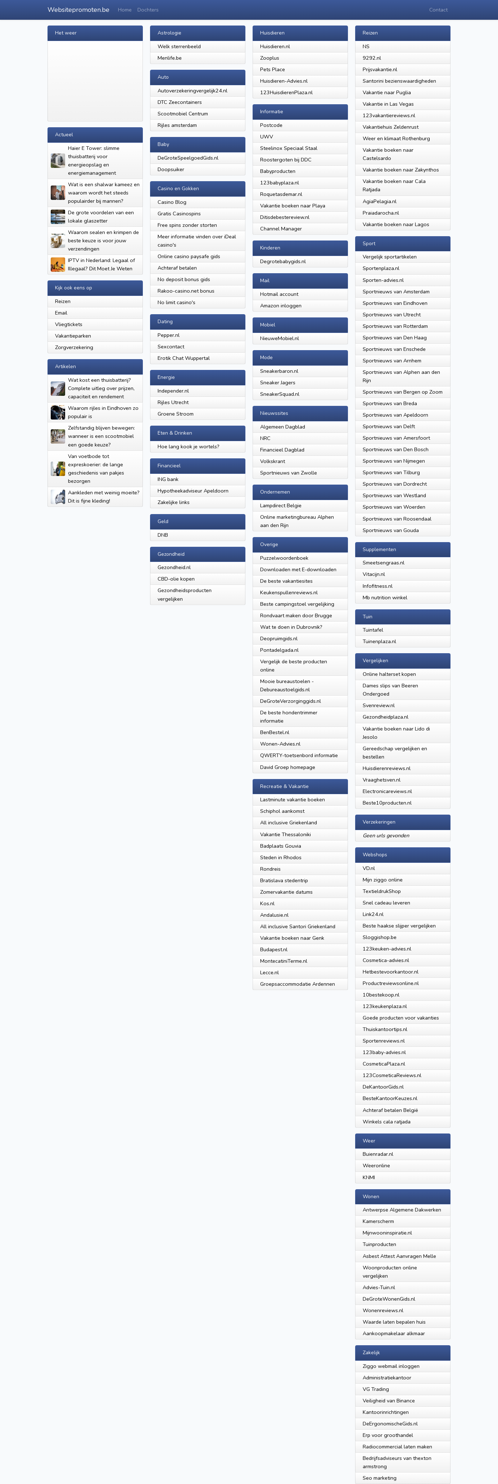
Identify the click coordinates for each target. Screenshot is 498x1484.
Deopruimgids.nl (279, 638)
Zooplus (269, 57)
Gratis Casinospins (179, 213)
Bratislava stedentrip (284, 880)
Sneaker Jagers (277, 382)
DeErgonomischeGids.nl (390, 1423)
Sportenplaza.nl (381, 268)
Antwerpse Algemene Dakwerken (402, 1209)
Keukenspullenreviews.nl (289, 592)
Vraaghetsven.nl (381, 779)
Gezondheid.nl (174, 567)
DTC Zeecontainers (180, 102)
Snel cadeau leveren (386, 902)
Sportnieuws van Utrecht (392, 314)
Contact (438, 9)
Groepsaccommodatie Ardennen (297, 984)
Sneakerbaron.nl (279, 371)
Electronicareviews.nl (387, 791)
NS (366, 46)
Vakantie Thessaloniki (285, 834)
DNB (163, 535)
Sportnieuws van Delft (389, 426)
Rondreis (270, 868)
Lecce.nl (269, 972)
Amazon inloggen (281, 305)
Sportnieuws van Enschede (394, 349)
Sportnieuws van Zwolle (288, 472)
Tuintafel (373, 629)
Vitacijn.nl (374, 574)
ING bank (168, 479)
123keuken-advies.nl (387, 948)
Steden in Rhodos (281, 857)
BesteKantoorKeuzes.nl (390, 1098)
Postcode (271, 125)
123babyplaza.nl (279, 182)
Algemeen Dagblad (282, 426)
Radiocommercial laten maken (397, 1446)
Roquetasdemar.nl (281, 194)
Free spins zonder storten (187, 225)
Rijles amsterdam (177, 125)
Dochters (148, 9)
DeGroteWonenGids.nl (389, 1298)
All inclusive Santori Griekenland (297, 926)
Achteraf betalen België (390, 1110)
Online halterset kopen (389, 674)
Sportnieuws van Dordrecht (395, 483)
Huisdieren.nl (275, 46)
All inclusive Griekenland (288, 822)
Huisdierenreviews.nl (387, 768)
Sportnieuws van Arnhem (392, 360)
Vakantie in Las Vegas (388, 103)
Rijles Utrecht (173, 402)
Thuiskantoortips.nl (385, 1029)
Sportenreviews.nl (384, 1040)
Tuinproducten (379, 1244)
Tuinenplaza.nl (379, 641)
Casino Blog (172, 202)
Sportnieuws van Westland (394, 495)
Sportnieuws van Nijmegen (394, 460)
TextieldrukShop (382, 891)
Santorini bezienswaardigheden (399, 80)
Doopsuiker (171, 169)
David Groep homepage (287, 767)
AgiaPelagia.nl (380, 201)
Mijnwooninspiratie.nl (387, 1232)
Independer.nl (173, 390)
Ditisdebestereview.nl (284, 217)
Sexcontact (171, 346)
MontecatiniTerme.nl (283, 961)
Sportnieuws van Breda (390, 403)
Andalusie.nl (274, 915)
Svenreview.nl (379, 705)
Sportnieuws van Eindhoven (395, 303)
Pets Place (272, 69)
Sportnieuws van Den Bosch (396, 449)
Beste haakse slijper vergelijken (399, 925)
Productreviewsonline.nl (391, 983)
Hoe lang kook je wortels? (188, 446)
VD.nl (369, 868)
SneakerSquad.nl (279, 394)
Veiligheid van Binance (389, 1400)
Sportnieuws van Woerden (394, 506)
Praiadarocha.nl (381, 212)
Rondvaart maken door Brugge (296, 615)
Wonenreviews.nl (383, 1310)
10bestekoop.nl (381, 994)
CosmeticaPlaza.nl (384, 1063)
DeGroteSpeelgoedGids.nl (188, 157)
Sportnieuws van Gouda (391, 530)
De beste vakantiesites (286, 581)
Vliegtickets (68, 324)
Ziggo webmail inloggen (391, 1366)
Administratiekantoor (387, 1377)
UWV (266, 136)
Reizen (63, 301)
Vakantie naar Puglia (387, 92)
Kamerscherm (378, 1221)
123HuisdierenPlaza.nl (286, 92)
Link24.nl (373, 914)
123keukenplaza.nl (385, 1006)
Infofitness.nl (378, 586)
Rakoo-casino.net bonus (186, 290)
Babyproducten (277, 171)
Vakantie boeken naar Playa (292, 205)
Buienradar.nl (378, 1154)
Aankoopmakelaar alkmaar (394, 1333)
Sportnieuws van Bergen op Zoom (403, 391)
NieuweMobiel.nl (279, 338)
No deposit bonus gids (184, 279)
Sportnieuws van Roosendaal (397, 518)
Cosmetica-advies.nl (386, 960)
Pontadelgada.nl (279, 650)
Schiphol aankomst (282, 811)
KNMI (369, 1177)
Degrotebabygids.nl (283, 261)
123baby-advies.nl (384, 1052)
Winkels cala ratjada (387, 1121)
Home (125, 9)
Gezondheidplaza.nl (385, 716)
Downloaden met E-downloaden (298, 569)
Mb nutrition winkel (385, 597)
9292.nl (372, 57)
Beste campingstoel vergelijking (297, 604)
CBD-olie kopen (176, 578)
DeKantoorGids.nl (383, 1086)
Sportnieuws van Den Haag (395, 337)
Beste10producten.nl (387, 802)
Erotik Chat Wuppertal (184, 358)
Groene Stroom (176, 413)
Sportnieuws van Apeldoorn (395, 414)
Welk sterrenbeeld (179, 46)
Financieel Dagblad (282, 449)
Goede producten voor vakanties (401, 1017)
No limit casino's (176, 302)
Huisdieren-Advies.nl (284, 80)
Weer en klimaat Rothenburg (396, 138)
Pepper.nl (169, 335)
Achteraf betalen (177, 267)
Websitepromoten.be (78, 9)
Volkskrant (272, 461)
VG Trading (376, 1389)
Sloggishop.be (380, 937)
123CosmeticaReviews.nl (392, 1075)
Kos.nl (267, 903)
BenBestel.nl (274, 732)
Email (61, 312)
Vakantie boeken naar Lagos (396, 224)
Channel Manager (281, 228)
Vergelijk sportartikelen (390, 256)
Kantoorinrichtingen (386, 1412)
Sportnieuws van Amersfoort (396, 437)
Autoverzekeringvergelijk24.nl (192, 90)
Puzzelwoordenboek (284, 558)
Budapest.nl (274, 949)
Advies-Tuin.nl (379, 1287)
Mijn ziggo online (383, 879)
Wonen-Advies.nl (280, 743)
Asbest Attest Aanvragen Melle (399, 1256)
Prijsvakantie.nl (380, 69)
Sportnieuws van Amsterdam (396, 291)
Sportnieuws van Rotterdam (395, 326)
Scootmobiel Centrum (183, 113)
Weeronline (376, 1165)
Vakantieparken (73, 335)
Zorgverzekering (74, 347)
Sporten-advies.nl (383, 280)
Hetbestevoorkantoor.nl (390, 971)
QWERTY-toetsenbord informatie (299, 755)
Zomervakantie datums (286, 892)
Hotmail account (279, 294)
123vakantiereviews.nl (389, 115)
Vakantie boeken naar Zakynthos (401, 169)
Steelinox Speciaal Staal (288, 148)
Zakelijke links (174, 502)
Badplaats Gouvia (280, 845)
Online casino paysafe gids (189, 256)
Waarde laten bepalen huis (394, 1321)
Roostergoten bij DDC (286, 159)
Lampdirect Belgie (281, 505)
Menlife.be (170, 57)
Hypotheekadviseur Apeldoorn (193, 490)
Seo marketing (380, 1477)
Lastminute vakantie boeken (292, 799)
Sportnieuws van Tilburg (391, 472)
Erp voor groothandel (388, 1435)
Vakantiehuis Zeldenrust (390, 126)
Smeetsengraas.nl (383, 562)
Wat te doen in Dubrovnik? (291, 627)
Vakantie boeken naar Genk (292, 938)
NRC (265, 438)
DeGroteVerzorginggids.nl (290, 701)
